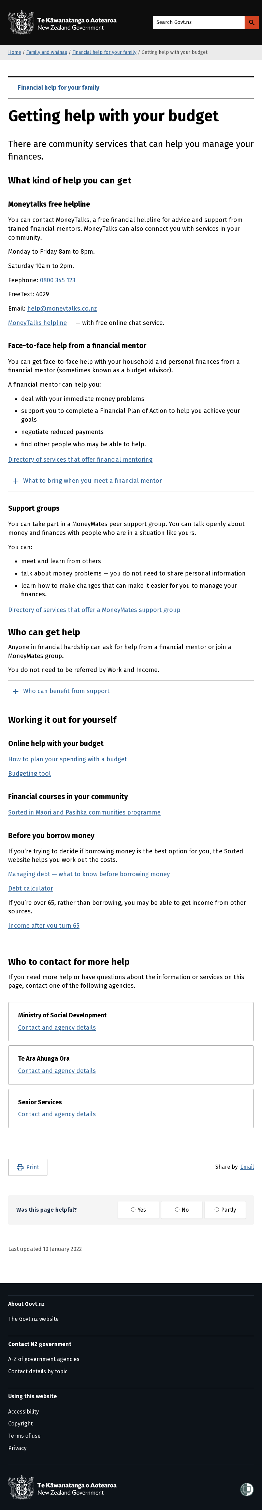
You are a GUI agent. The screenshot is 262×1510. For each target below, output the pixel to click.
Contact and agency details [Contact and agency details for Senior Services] (57, 1114)
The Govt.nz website (33, 1319)
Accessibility (23, 1411)
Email (247, 1167)
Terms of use (24, 1436)
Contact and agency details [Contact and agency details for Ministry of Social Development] (57, 1027)
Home (14, 52)
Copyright (20, 1423)
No (182, 1210)
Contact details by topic (38, 1371)
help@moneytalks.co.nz (62, 308)
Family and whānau (46, 52)
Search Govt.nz (174, 22)
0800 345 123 (57, 280)
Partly (225, 1210)
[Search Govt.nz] (252, 22)
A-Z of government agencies (43, 1359)
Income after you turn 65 (43, 925)
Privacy (17, 1448)
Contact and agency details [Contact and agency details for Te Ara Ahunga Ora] (57, 1071)
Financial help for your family (104, 52)
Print (32, 1167)
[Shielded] (247, 1487)
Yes (138, 1210)
